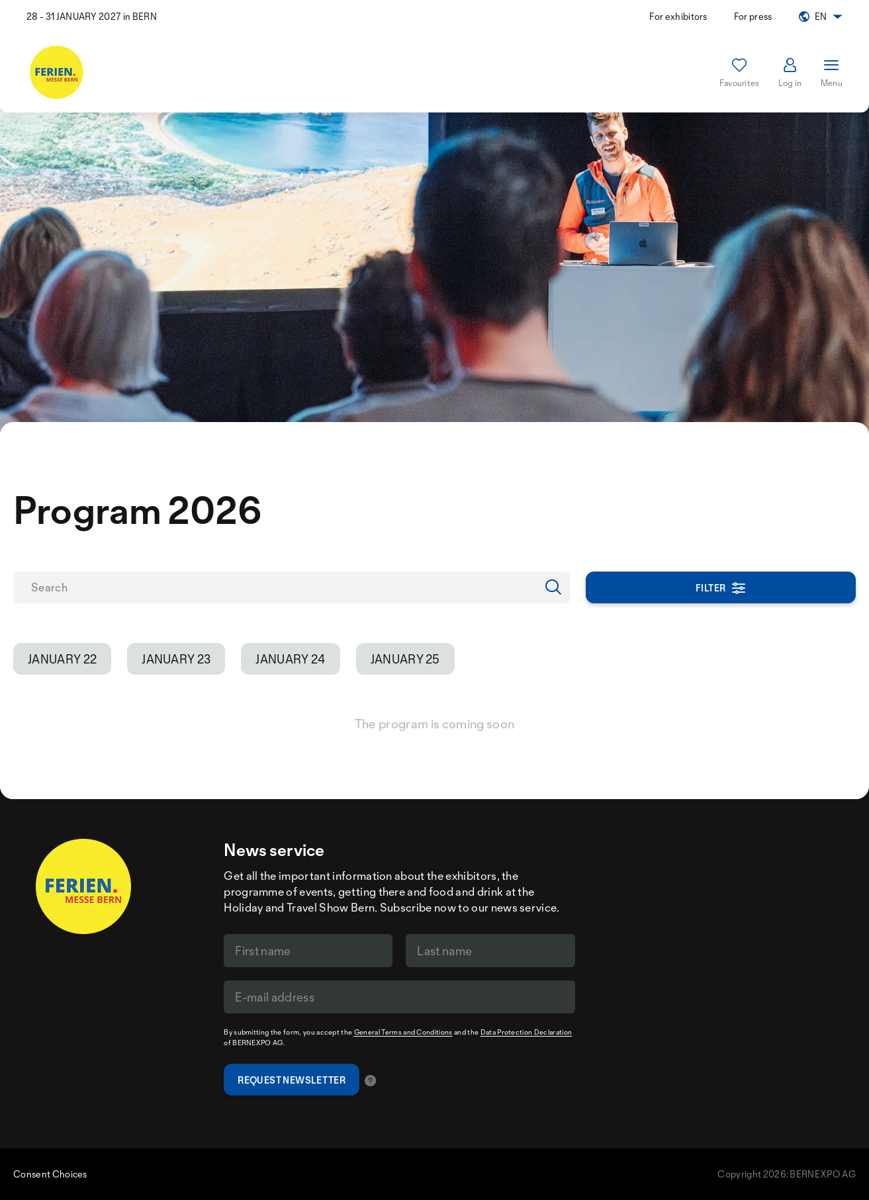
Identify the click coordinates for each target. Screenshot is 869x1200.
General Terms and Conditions (403, 1032)
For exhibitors (678, 16)
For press (753, 16)
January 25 (405, 659)
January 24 (290, 659)
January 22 (62, 659)
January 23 (176, 659)
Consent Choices (50, 1173)
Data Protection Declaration (526, 1032)
